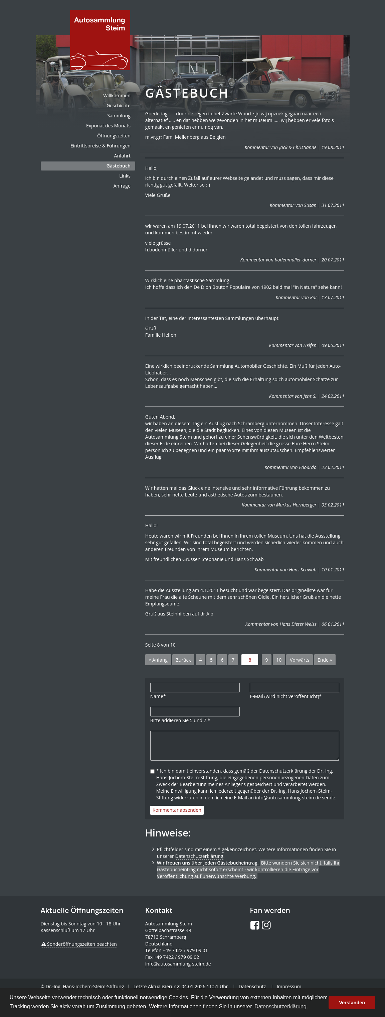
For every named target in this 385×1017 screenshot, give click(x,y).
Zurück (183, 660)
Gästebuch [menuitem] (119, 165)
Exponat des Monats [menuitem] (108, 125)
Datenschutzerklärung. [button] (281, 1006)
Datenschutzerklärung (199, 856)
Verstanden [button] (352, 1002)
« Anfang (158, 660)
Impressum (289, 986)
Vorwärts (300, 660)
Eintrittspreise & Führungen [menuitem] (100, 145)
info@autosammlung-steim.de (178, 963)
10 (278, 660)
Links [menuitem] (124, 176)
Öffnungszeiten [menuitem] (114, 135)
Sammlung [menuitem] (119, 115)
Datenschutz (252, 986)
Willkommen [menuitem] (117, 95)
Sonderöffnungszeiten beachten (82, 944)
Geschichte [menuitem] (119, 105)
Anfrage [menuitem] (122, 186)
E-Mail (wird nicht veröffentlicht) (286, 696)
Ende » (325, 660)
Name (158, 696)
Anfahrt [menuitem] (122, 155)
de (100, 40)
